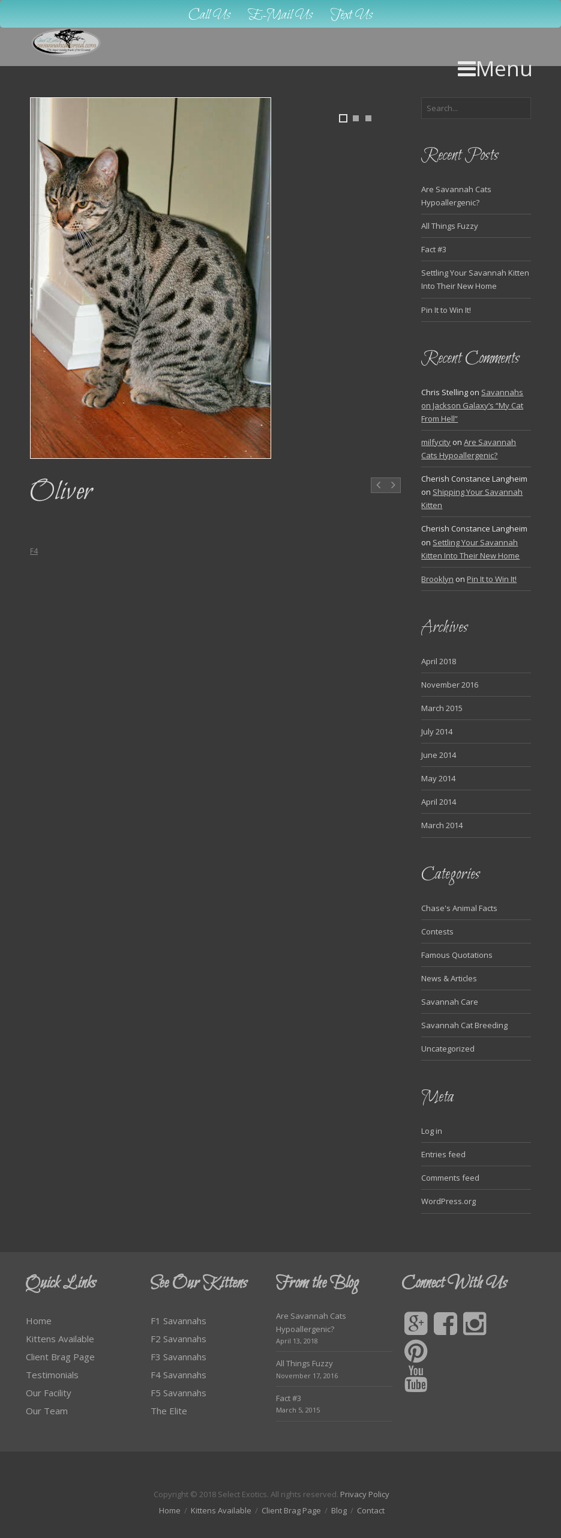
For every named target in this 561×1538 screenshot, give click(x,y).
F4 (34, 551)
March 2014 (442, 825)
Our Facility (48, 1393)
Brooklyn (437, 579)
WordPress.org (448, 1201)
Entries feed (443, 1154)
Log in (431, 1130)
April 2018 (438, 661)
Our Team (47, 1411)
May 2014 (438, 778)
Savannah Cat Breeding (464, 1025)
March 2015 (442, 708)
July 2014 (436, 731)
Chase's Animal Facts (459, 908)
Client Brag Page (60, 1357)
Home (39, 1321)
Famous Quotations (457, 954)
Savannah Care (449, 1001)
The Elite (169, 1411)
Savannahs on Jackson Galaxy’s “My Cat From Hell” (472, 405)
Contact (371, 1510)
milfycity (436, 442)
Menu (495, 68)
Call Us (209, 15)
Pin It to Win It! (446, 309)
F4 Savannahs (178, 1375)
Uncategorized (448, 1048)
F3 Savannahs (178, 1357)
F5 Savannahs (178, 1393)
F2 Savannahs (178, 1339)
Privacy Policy (364, 1494)
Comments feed (450, 1177)
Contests (437, 931)
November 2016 (449, 684)
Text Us (352, 15)
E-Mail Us (280, 15)
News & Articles (449, 978)
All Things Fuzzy (449, 225)
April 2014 (438, 801)
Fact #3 (433, 249)
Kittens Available (60, 1339)
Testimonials (52, 1375)
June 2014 (438, 754)
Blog (339, 1510)
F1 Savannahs (178, 1321)
